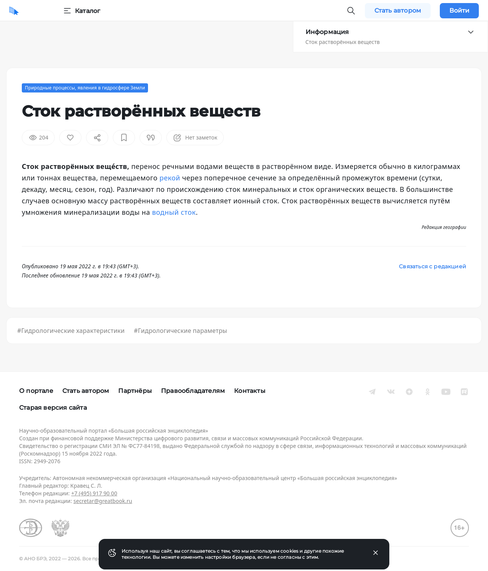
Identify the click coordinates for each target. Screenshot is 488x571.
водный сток (173, 212)
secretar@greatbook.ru (102, 500)
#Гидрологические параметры (180, 330)
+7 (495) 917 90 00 (94, 493)
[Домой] (14, 11)
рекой (169, 177)
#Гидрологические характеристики (71, 330)
